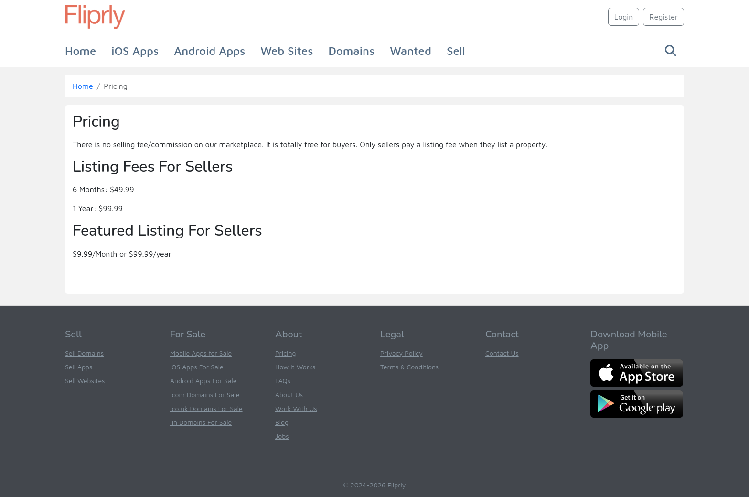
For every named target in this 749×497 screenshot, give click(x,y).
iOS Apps (135, 50)
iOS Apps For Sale (197, 367)
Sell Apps (78, 367)
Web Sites (286, 50)
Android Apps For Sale (203, 381)
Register (663, 16)
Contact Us (502, 353)
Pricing (285, 353)
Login (623, 16)
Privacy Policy (401, 353)
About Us (289, 394)
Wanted (410, 50)
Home (80, 50)
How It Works (295, 367)
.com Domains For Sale (204, 394)
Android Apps (209, 50)
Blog (282, 422)
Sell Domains (84, 353)
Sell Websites (85, 381)
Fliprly (396, 485)
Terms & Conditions (409, 367)
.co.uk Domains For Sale (206, 408)
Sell (456, 50)
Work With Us (296, 408)
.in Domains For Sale (201, 422)
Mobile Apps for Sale (201, 353)
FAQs (282, 381)
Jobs (282, 436)
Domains (351, 50)
